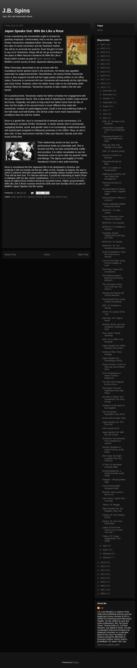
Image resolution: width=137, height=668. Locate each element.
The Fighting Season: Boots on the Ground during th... (112, 278)
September (108, 102)
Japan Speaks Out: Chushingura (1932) (112, 359)
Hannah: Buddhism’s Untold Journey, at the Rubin (113, 449)
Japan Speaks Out (45, 58)
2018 (102, 75)
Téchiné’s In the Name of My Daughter (113, 406)
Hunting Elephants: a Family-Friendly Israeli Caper (113, 473)
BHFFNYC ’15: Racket (112, 242)
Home (47, 254)
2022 (102, 60)
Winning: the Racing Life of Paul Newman (113, 294)
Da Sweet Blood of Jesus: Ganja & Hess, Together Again (114, 191)
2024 (102, 52)
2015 (102, 87)
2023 (102, 56)
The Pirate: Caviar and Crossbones (112, 270)
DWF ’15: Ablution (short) (113, 151)
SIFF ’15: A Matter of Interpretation (111, 169)
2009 (102, 582)
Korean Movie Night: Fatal (113, 418)
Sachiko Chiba (61, 197)
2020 (102, 68)
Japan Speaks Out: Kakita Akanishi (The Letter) (113, 346)
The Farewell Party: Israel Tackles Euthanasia (113, 300)
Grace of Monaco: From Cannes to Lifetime (112, 217)
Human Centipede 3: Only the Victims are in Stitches (113, 254)
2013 (102, 566)
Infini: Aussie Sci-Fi (110, 428)
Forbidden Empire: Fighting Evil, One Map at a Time (113, 235)
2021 (102, 64)
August (106, 106)
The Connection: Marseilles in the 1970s (113, 413)
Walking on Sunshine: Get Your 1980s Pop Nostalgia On (113, 176)
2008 (102, 586)
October (106, 98)
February (107, 553)
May (105, 118)
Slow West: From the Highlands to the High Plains (113, 390)
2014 (102, 562)
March (106, 550)
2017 (102, 79)
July (105, 110)
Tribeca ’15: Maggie (111, 505)
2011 (102, 574)
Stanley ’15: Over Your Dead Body (112, 522)
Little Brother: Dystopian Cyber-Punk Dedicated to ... (113, 130)
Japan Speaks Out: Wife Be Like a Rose (113, 433)
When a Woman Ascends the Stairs (68, 178)
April (105, 546)
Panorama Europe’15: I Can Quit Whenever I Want (112, 138)
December (107, 91)
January (106, 557)
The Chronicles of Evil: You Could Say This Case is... (112, 286)
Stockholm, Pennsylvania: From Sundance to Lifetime (113, 440)
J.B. (102, 608)
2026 (102, 44)
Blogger (75, 662)
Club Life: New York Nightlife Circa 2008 (112, 146)
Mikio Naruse (48, 197)
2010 (102, 578)
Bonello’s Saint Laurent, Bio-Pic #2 (112, 493)
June (105, 114)
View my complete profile (108, 645)
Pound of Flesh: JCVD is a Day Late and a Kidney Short (114, 366)
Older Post (83, 254)
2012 (102, 570)
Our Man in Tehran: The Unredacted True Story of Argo (113, 399)
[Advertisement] (46, 226)
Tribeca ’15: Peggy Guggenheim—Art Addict (111, 538)
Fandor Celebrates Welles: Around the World (114, 205)
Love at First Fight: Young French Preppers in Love (113, 263)
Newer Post (10, 254)
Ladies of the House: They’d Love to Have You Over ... (112, 529)
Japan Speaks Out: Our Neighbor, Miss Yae (112, 509)
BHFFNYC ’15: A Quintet (113, 223)
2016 (102, 83)
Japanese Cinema (34, 197)
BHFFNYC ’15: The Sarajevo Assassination (113, 246)
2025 (102, 48)
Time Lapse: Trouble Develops (111, 334)
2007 (102, 590)
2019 (102, 72)
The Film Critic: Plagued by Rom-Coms (113, 383)
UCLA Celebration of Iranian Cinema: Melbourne (111, 375)
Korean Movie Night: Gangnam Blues (111, 487)
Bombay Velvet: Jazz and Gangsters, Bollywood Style (113, 326)
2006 (102, 593)
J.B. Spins (16, 10)
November (107, 94)
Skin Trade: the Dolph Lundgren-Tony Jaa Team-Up (112, 458)
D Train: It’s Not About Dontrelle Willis (112, 465)
